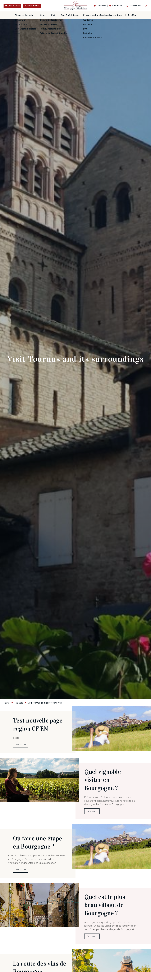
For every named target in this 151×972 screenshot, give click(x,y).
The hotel (18, 703)
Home (6, 703)
